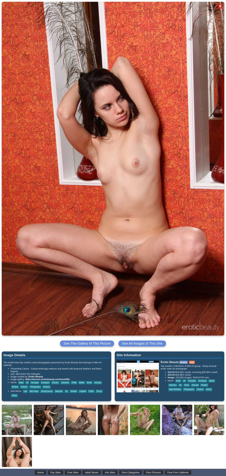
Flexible (73, 391)
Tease (14, 395)
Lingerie (82, 391)
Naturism (59, 391)
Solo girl (97, 383)
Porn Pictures (153, 472)
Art (66, 391)
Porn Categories (130, 472)
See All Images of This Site (142, 343)
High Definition (175, 389)
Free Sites (73, 472)
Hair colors (34, 391)
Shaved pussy (46, 391)
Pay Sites (55, 472)
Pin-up (99, 391)
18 (27, 383)
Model (81, 383)
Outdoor (46, 387)
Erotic (89, 383)
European (45, 383)
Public (91, 391)
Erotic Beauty (35, 376)
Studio (208, 389)
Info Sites (110, 472)
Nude (21, 383)
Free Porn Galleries (178, 472)
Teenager (35, 383)
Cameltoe (65, 383)
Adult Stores (91, 472)
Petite (74, 383)
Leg (25, 391)
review (183, 362)
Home (40, 472)
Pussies (55, 383)
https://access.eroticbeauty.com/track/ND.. (48, 379)
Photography (35, 387)
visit (192, 362)
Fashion (24, 387)
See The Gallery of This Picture (87, 343)
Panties (15, 387)
